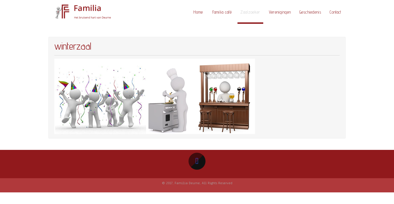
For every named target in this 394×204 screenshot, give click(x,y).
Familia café (222, 12)
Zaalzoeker (250, 12)
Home (198, 12)
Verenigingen (280, 12)
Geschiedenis (310, 12)
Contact (335, 12)
